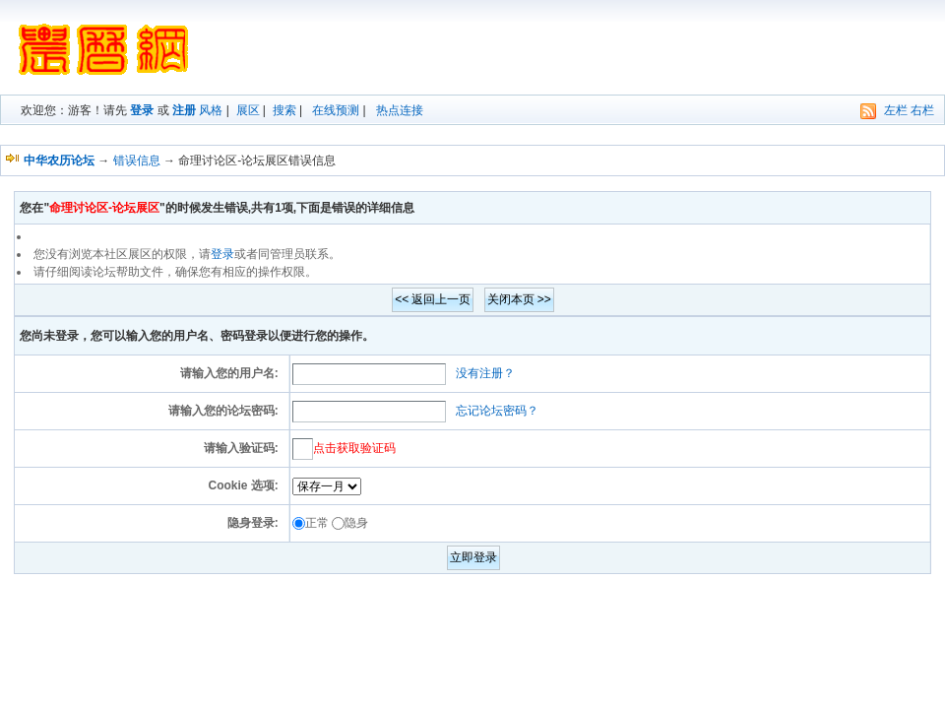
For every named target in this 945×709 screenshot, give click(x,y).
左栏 (896, 110)
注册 (184, 110)
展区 (248, 110)
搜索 (284, 110)
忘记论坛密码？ (497, 411)
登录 (142, 110)
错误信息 (136, 160)
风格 (210, 110)
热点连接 (399, 110)
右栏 (922, 110)
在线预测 (335, 110)
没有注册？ (485, 373)
